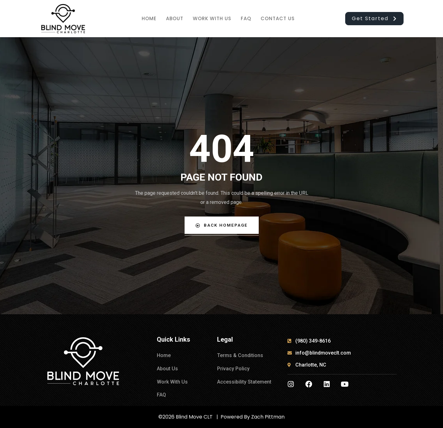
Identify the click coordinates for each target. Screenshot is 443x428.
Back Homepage (221, 225)
